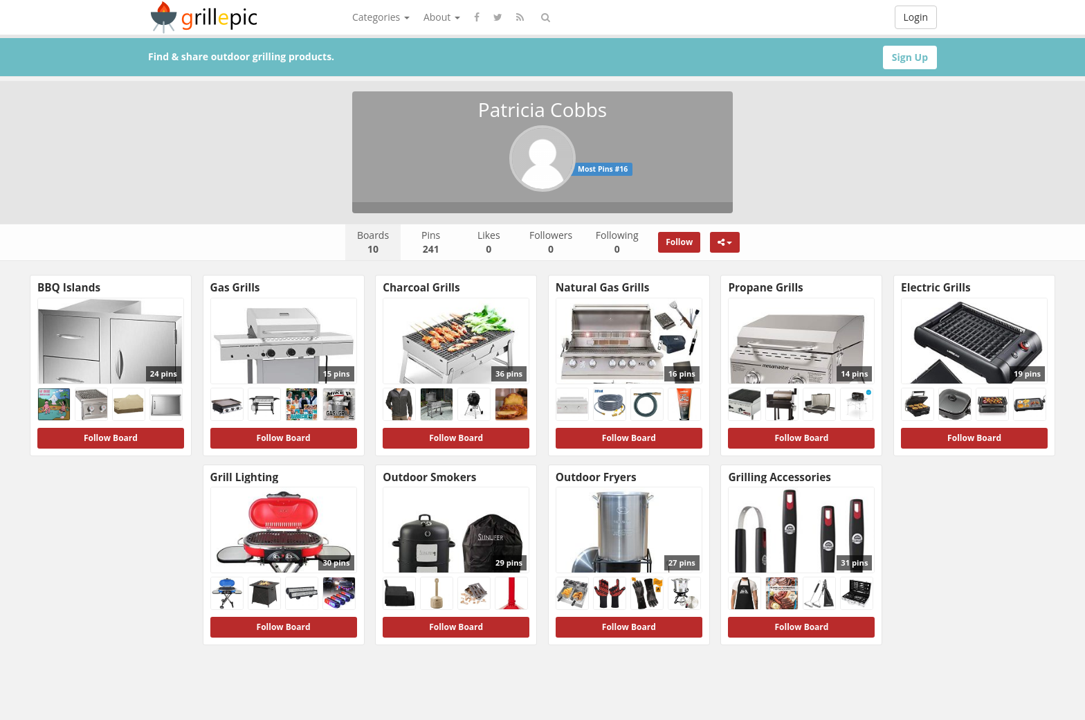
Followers (550, 241)
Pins (430, 241)
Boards (373, 241)
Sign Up (910, 57)
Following (617, 241)
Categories (381, 17)
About (441, 17)
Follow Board (111, 438)
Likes (488, 241)
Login (916, 17)
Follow (679, 242)
